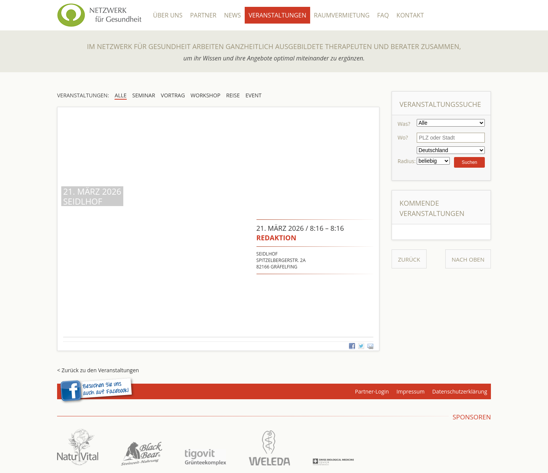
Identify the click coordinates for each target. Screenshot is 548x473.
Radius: (407, 161)
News (232, 15)
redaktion (276, 237)
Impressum (411, 391)
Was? (404, 123)
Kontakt (410, 15)
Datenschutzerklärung (459, 391)
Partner (203, 15)
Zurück (409, 259)
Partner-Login (372, 391)
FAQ (383, 15)
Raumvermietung (342, 15)
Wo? (403, 137)
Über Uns (167, 15)
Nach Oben (468, 259)
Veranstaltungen (277, 15)
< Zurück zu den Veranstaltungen (98, 370)
